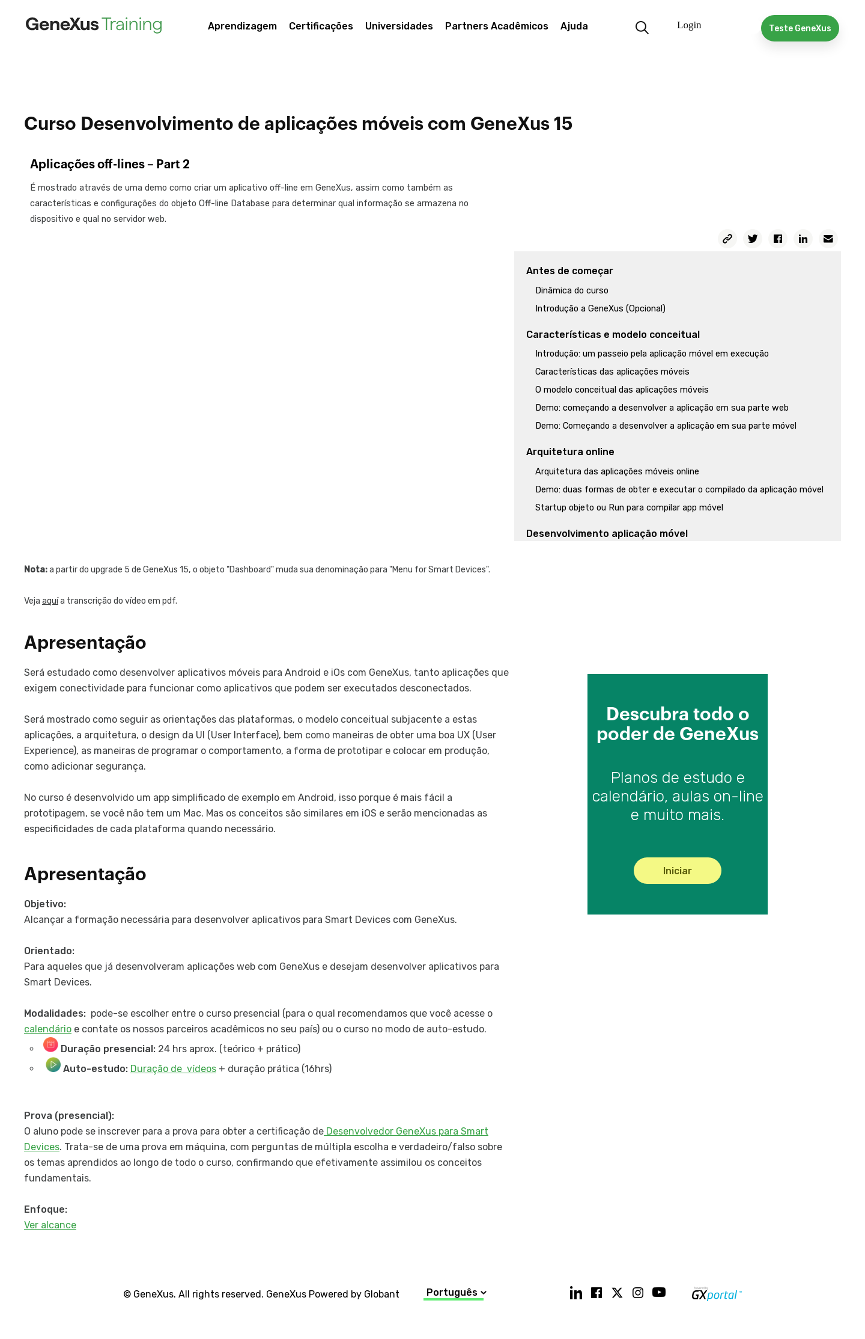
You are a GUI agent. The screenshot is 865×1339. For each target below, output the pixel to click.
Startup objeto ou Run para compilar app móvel (629, 508)
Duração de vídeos (173, 1068)
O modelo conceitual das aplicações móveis (622, 390)
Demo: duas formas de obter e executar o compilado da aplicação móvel (679, 490)
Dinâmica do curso (572, 291)
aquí (50, 601)
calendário (47, 1029)
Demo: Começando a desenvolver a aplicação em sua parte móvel (666, 426)
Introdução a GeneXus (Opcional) (600, 309)
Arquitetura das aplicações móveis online (617, 472)
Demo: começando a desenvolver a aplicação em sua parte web (662, 408)
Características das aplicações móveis (612, 372)
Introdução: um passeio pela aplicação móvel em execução (652, 354)
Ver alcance (50, 1225)
